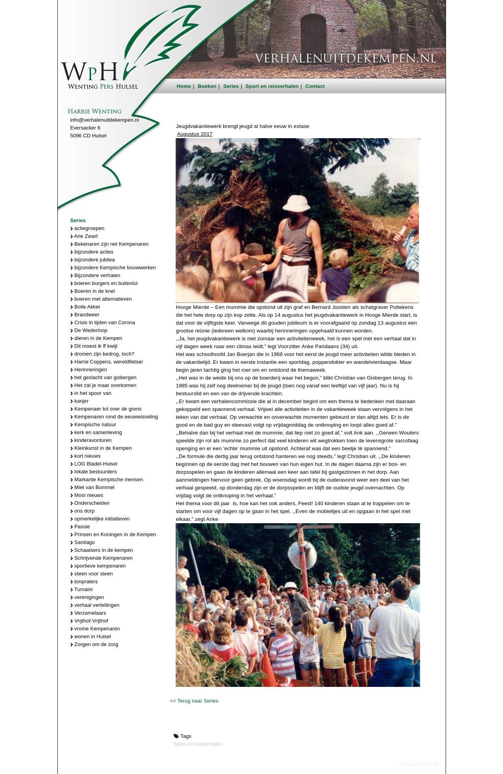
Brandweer (85, 315)
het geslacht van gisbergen (103, 377)
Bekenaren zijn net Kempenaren (109, 244)
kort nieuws (85, 456)
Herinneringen (88, 369)
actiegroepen (87, 228)
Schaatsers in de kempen (101, 550)
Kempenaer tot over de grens (106, 409)
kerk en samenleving (96, 432)
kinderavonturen (91, 440)
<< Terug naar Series (194, 701)
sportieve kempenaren (98, 566)
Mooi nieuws (86, 495)
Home (184, 86)
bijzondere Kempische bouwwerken (113, 267)
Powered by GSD (420, 764)
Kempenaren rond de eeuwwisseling (114, 417)
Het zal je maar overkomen (103, 385)
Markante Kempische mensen (106, 479)
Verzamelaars (88, 613)
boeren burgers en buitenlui (104, 283)
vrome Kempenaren (95, 629)
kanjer (79, 401)
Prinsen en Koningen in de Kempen (113, 534)
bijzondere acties (92, 252)
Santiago (82, 542)
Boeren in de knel (92, 291)
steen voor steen (91, 574)
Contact (315, 86)
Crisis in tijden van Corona (102, 322)
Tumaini (81, 589)
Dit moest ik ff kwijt (93, 346)
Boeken (207, 86)
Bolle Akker (85, 307)
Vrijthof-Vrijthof (89, 621)
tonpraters (84, 581)
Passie (80, 526)
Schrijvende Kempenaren (101, 558)
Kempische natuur (93, 424)
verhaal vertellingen (95, 605)
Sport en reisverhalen (272, 86)
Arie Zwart (84, 236)
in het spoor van (91, 393)
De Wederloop (89, 330)
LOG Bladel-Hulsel (93, 464)
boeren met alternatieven (101, 299)
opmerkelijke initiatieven (100, 519)
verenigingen (87, 597)
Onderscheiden (90, 503)
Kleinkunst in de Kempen (101, 448)
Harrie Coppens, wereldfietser (106, 362)
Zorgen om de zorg (94, 644)
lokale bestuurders (93, 472)
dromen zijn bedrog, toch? (102, 354)
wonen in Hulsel (90, 636)
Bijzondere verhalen (95, 275)
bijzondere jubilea (92, 260)
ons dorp (82, 511)
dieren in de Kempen (96, 338)
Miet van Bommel (92, 487)
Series (231, 86)
